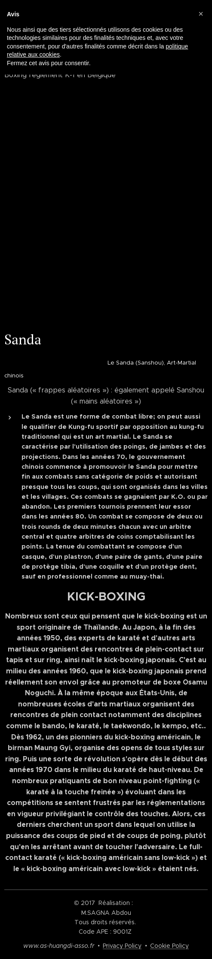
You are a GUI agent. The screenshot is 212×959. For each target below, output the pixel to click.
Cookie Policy (169, 946)
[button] (201, 14)
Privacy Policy (122, 946)
